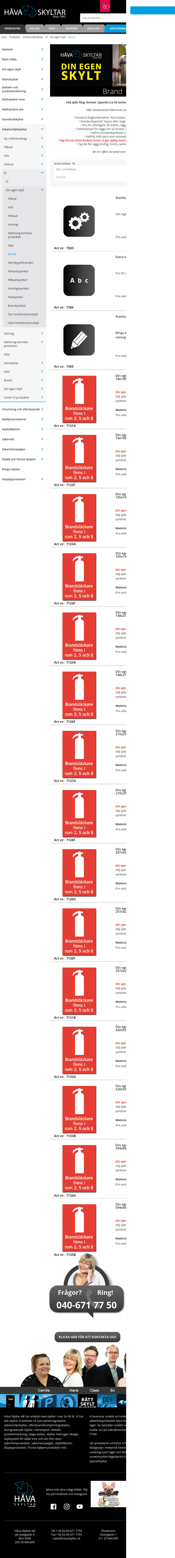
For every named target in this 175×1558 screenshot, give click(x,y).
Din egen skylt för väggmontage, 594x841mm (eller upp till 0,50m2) (142, 1147)
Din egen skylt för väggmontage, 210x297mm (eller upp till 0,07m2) (142, 732)
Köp (166, 245)
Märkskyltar (10, 79)
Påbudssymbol (17, 280)
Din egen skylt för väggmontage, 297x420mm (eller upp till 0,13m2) (142, 851)
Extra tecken (125, 257)
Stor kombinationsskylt (23, 314)
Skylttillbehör (11, 429)
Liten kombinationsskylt (23, 323)
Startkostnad (126, 198)
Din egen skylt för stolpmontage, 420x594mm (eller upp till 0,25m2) (142, 1087)
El (47, 37)
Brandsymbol (16, 306)
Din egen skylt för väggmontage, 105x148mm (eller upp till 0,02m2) (142, 495)
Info (6, 156)
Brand (12, 254)
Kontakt (72, 28)
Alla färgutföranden (20, 263)
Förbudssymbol (18, 271)
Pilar (7, 354)
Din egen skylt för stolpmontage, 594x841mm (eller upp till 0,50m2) (142, 1206)
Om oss (35, 28)
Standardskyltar (13, 119)
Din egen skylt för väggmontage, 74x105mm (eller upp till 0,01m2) (141, 377)
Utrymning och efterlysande (21, 409)
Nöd (11, 245)
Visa (166, 364)
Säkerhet (8, 439)
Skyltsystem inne (13, 99)
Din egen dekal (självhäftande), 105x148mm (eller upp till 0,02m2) (142, 555)
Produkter (12, 28)
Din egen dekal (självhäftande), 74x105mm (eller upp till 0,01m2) (141, 436)
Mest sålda (9, 59)
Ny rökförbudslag (15, 138)
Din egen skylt (58, 37)
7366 (141, 125)
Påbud (8, 147)
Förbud (8, 164)
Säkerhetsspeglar (13, 449)
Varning (13, 224)
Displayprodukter (14, 479)
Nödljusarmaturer (14, 419)
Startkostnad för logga (133, 316)
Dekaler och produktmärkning (14, 89)
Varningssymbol (18, 288)
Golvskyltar (11, 363)
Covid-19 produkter (16, 397)
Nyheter (7, 49)
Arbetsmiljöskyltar (33, 37)
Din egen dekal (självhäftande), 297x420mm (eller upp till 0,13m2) (142, 910)
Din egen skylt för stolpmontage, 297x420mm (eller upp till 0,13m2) (142, 969)
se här (130, 133)
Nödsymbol (15, 297)
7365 (146, 129)
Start (4, 37)
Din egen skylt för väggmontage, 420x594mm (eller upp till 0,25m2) (142, 1028)
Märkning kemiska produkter (20, 235)
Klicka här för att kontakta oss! (87, 1337)
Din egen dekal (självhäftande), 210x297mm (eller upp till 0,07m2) (142, 791)
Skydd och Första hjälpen (19, 459)
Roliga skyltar (11, 469)
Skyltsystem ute (12, 109)
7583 (134, 110)
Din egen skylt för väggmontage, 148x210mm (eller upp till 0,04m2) (142, 614)
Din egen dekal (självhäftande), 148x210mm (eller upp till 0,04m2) (142, 673)
